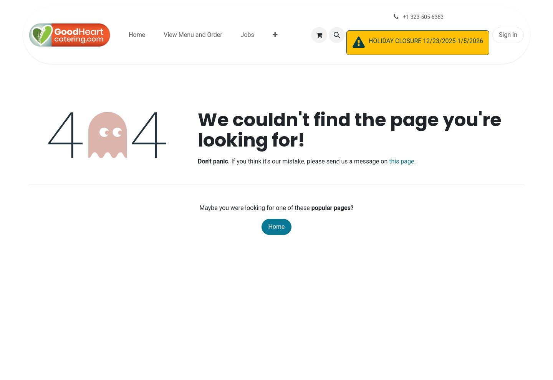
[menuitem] (136, 35)
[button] (337, 35)
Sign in (508, 34)
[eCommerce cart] (319, 35)
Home (276, 226)
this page (401, 161)
